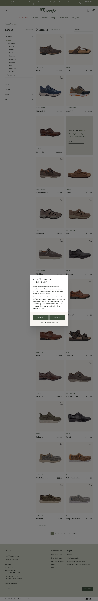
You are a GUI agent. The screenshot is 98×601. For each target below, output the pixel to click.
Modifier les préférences (49, 323)
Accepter (57, 318)
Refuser (40, 318)
